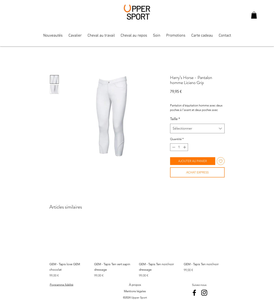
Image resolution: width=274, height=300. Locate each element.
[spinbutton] (179, 147)
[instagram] (204, 293)
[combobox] (197, 128)
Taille (175, 119)
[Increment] (185, 147)
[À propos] (135, 285)
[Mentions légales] (135, 291)
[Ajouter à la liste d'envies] (221, 161)
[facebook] (194, 293)
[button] (254, 15)
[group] (137, 248)
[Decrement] (173, 147)
